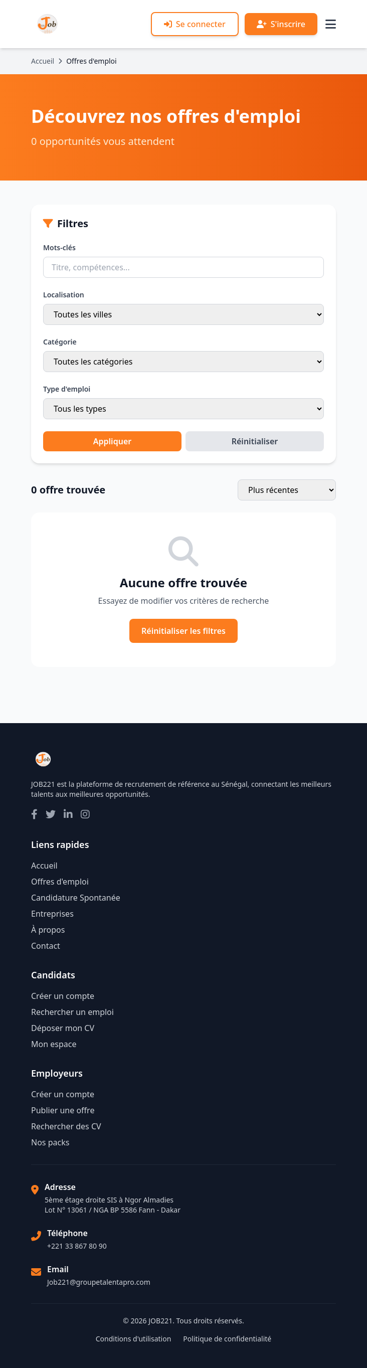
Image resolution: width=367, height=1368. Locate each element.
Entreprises (52, 913)
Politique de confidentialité (227, 1338)
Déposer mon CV (62, 1028)
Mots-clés (59, 247)
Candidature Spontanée (75, 897)
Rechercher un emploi (72, 1011)
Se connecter (195, 24)
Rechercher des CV (66, 1126)
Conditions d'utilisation (133, 1338)
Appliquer (112, 441)
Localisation (63, 294)
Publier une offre (62, 1110)
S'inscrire (281, 24)
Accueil (42, 61)
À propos (48, 929)
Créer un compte (62, 995)
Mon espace (53, 1044)
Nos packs (50, 1142)
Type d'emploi (66, 389)
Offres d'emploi (60, 881)
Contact (45, 945)
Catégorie (60, 342)
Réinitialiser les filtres (183, 630)
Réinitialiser (255, 441)
